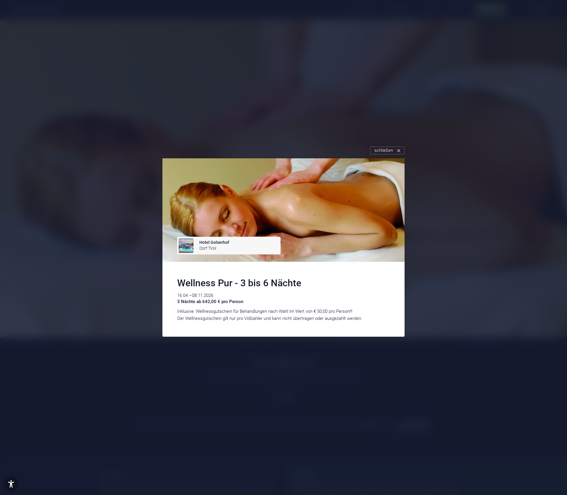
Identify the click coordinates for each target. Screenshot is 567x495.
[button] (11, 484)
